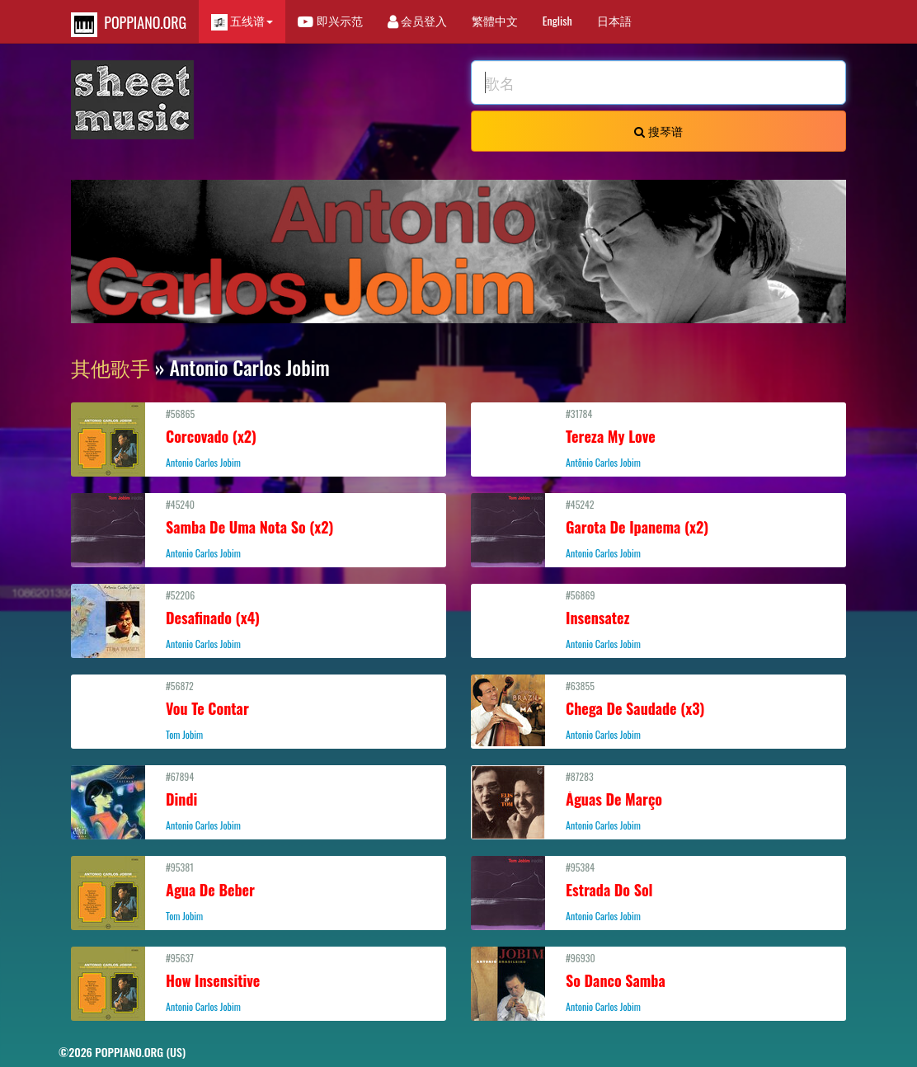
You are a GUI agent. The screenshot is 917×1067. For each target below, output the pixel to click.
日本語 (614, 20)
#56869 (658, 619)
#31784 (658, 438)
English (557, 20)
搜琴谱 (658, 130)
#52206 (258, 619)
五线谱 (242, 21)
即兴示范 (330, 20)
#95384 (658, 891)
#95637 (258, 982)
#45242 (658, 528)
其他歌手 (110, 367)
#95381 (258, 891)
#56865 (258, 438)
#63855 (658, 710)
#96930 (658, 982)
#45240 (258, 528)
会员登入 (417, 20)
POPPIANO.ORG (128, 24)
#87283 (658, 800)
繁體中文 (495, 20)
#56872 (258, 710)
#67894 (258, 800)
